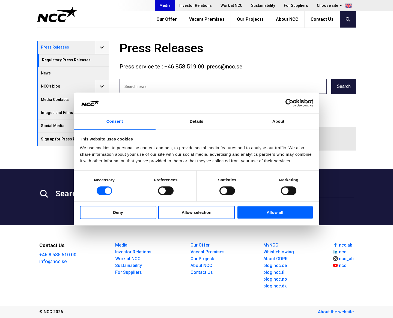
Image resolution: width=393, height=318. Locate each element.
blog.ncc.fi (273, 272)
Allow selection (196, 212)
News (46, 73)
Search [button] (344, 86)
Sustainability (263, 5)
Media (165, 5)
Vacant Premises (207, 19)
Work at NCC (231, 5)
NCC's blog (50, 86)
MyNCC (270, 245)
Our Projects (250, 19)
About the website (336, 311)
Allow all (275, 212)
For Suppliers (296, 5)
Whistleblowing (278, 251)
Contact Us (322, 19)
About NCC (287, 19)
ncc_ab (343, 258)
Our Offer (166, 19)
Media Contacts (55, 99)
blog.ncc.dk (275, 286)
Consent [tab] (114, 121)
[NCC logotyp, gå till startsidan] (57, 14)
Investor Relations (195, 5)
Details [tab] (196, 121)
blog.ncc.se (275, 265)
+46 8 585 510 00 (57, 254)
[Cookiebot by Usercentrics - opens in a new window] (289, 103)
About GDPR (275, 258)
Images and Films (57, 112)
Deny (118, 212)
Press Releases (55, 47)
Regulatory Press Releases (66, 60)
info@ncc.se (53, 261)
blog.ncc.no (275, 279)
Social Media (52, 126)
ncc (339, 251)
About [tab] (278, 121)
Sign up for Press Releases (65, 139)
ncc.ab (342, 245)
